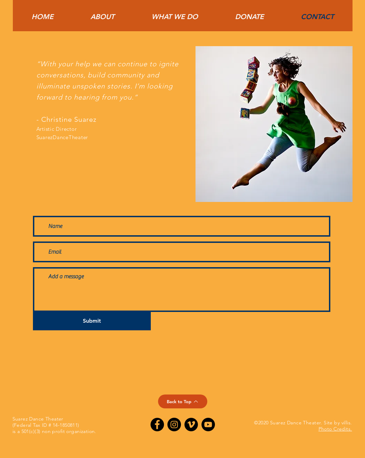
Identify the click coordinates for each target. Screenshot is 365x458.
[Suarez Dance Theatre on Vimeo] (191, 424)
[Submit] (92, 321)
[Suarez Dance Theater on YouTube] (208, 424)
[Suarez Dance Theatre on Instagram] (174, 424)
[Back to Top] (182, 401)
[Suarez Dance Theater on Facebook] (157, 424)
